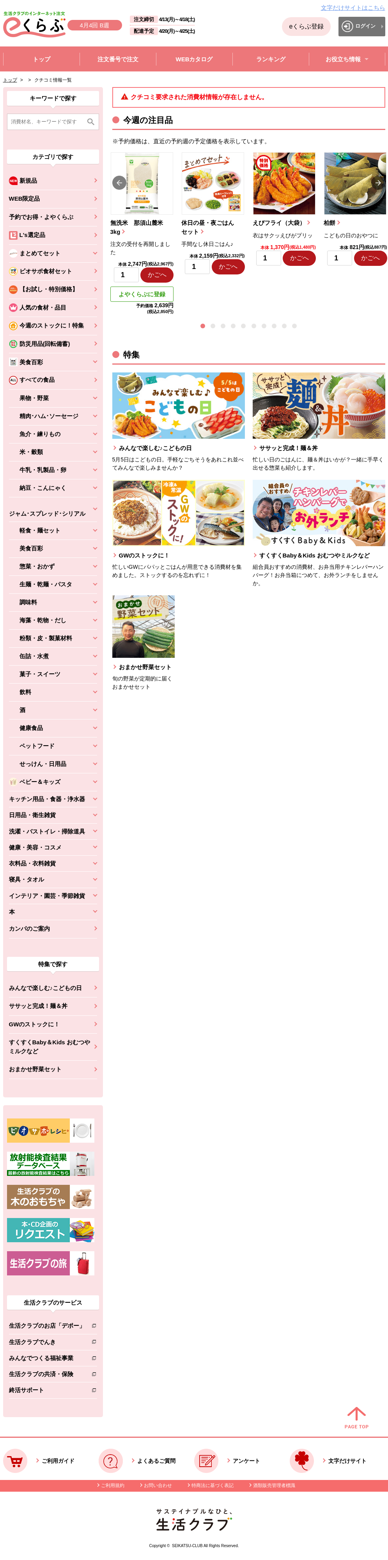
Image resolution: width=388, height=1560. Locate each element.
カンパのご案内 (29, 928)
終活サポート (47, 1391)
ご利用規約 (112, 1485)
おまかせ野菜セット (35, 1069)
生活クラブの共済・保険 (47, 1375)
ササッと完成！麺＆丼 (38, 1006)
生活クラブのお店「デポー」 (47, 1327)
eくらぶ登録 (306, 26)
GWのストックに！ (34, 1024)
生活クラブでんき (47, 1343)
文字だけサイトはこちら (353, 7)
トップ (10, 80)
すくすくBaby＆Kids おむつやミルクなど (49, 1046)
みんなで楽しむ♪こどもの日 (45, 988)
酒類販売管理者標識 (274, 1485)
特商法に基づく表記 (212, 1485)
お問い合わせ (158, 1485)
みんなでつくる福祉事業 (47, 1359)
